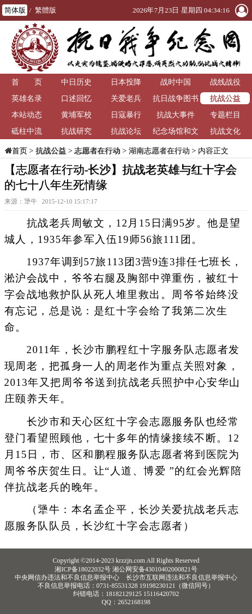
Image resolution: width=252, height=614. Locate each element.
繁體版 (45, 10)
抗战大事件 (176, 114)
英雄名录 (26, 98)
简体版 (15, 10)
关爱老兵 (126, 98)
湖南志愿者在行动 (159, 150)
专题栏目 (225, 114)
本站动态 (26, 114)
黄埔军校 (76, 114)
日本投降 (126, 82)
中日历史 (76, 82)
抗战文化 (225, 131)
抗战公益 (225, 98)
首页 (19, 150)
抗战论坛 (126, 131)
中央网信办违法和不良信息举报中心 (67, 577)
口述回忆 (76, 98)
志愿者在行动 (97, 150)
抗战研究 (76, 131)
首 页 (26, 82)
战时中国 (175, 82)
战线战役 (225, 82)
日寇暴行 (126, 114)
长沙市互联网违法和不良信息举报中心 (181, 577)
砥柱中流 (26, 131)
